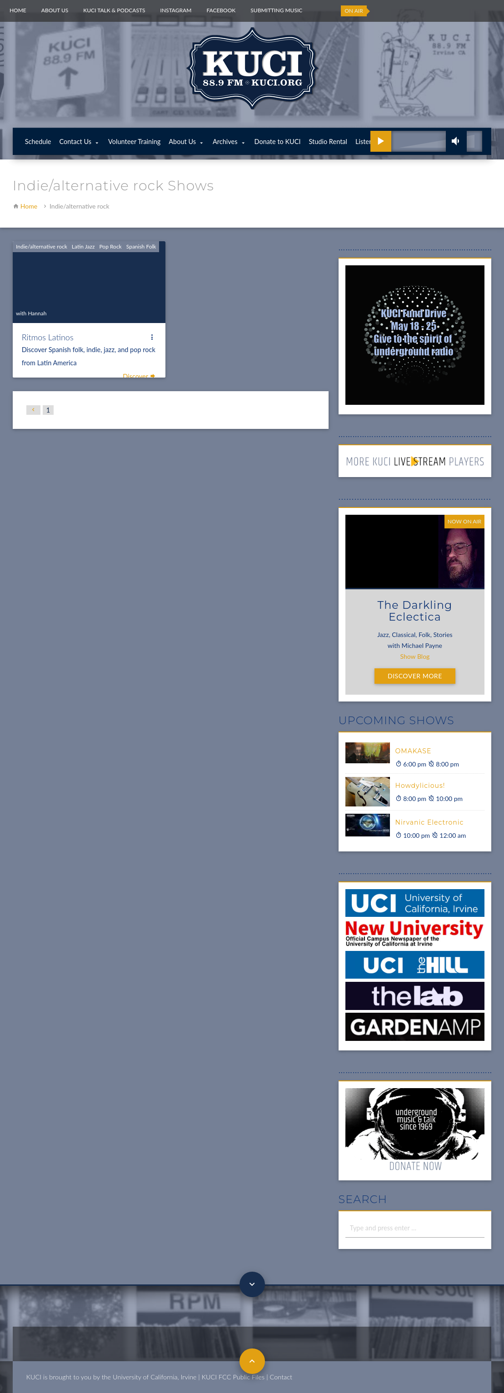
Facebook (220, 10)
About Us (54, 10)
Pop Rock (110, 246)
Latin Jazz (83, 246)
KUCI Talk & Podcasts (114, 10)
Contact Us (76, 141)
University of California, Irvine (154, 1377)
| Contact (279, 1377)
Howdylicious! (420, 785)
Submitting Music (276, 10)
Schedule (38, 141)
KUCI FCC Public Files (233, 1377)
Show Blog (415, 656)
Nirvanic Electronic (429, 822)
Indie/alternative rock (41, 246)
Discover (139, 376)
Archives (225, 141)
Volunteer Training (134, 141)
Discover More (415, 676)
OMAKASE (413, 751)
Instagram (176, 10)
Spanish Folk (141, 246)
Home (18, 10)
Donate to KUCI (277, 141)
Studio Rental (328, 141)
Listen (364, 141)
